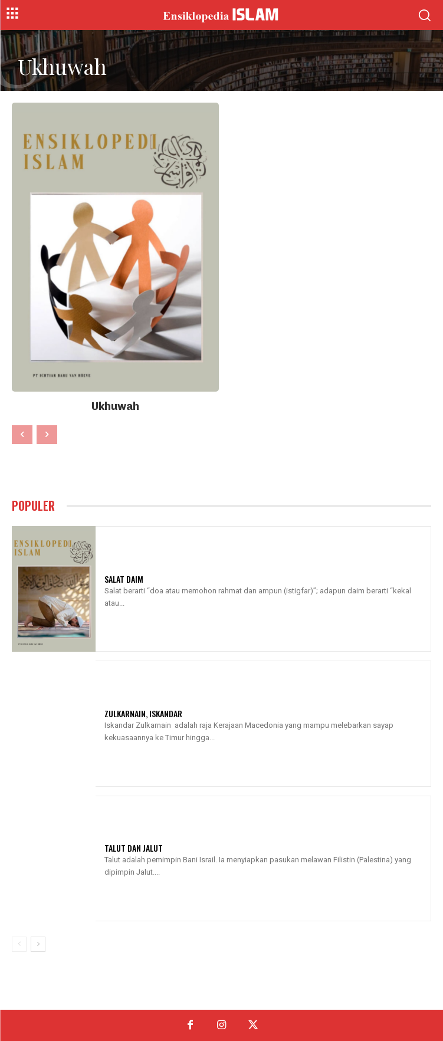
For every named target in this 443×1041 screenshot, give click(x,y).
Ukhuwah (115, 406)
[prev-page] (22, 434)
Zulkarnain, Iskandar (143, 713)
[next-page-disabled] (47, 434)
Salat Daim (123, 579)
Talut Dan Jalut (133, 848)
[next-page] (38, 944)
